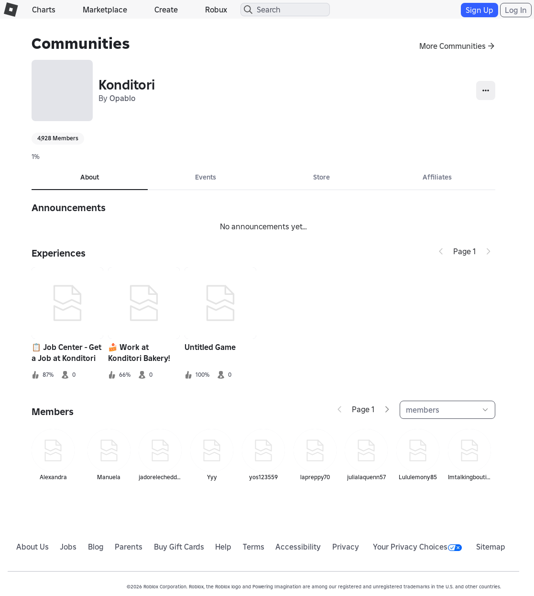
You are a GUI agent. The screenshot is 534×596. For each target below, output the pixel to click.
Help (223, 546)
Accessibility (298, 546)
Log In (516, 10)
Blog (96, 546)
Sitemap (490, 546)
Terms (253, 546)
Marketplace (105, 9)
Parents (128, 546)
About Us (32, 546)
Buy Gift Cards (179, 546)
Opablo (122, 98)
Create (166, 9)
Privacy (345, 546)
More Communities (452, 46)
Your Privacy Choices (417, 546)
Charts (43, 9)
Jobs (68, 546)
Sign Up (479, 10)
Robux (216, 9)
